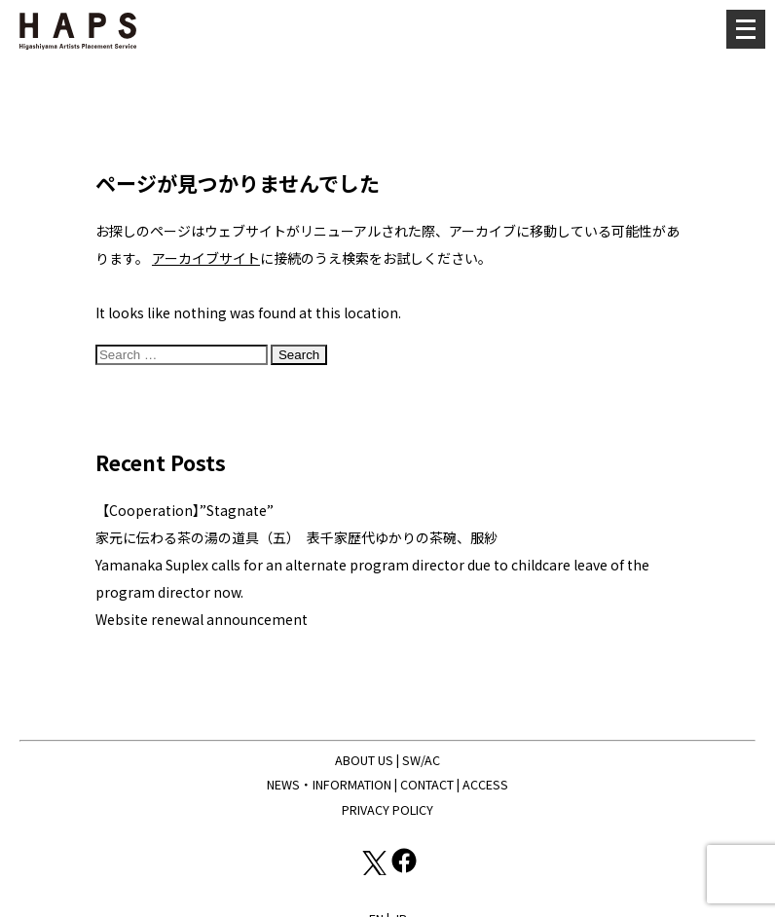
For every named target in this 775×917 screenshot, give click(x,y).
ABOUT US (364, 760)
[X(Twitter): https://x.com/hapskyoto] (373, 870)
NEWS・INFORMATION (329, 784)
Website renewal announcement (201, 619)
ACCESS (485, 784)
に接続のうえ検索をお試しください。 (322, 258)
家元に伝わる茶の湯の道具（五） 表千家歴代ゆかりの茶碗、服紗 (296, 537)
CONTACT (427, 784)
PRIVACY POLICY (387, 809)
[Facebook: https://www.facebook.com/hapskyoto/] (404, 870)
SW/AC (421, 760)
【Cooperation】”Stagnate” (184, 510)
